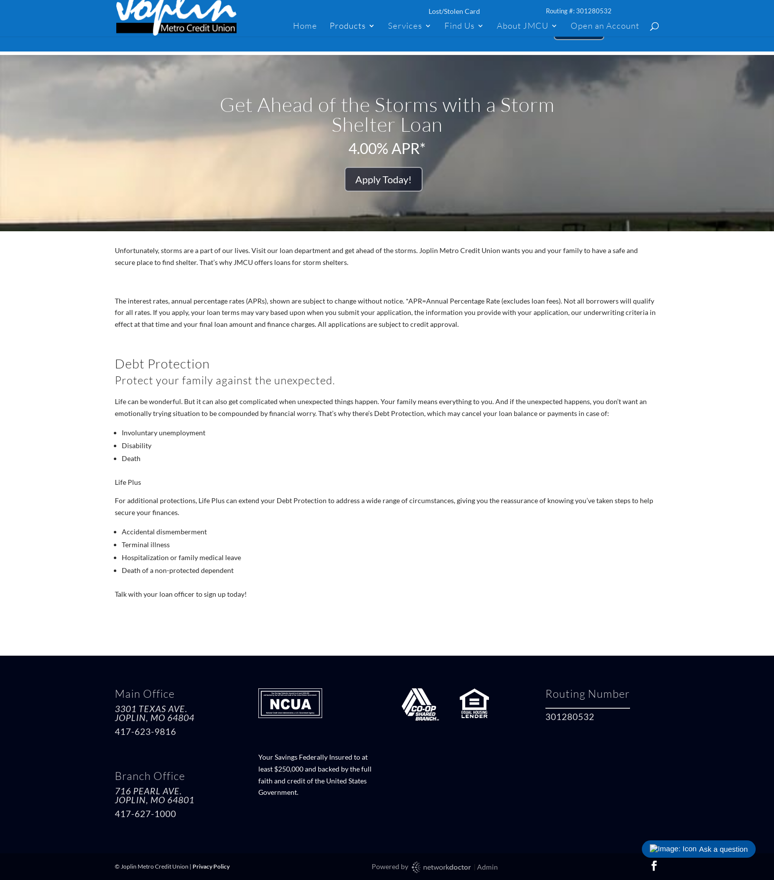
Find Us (459, 26)
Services (405, 26)
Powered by (422, 867)
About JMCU (522, 26)
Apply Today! (383, 179)
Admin (487, 867)
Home (305, 26)
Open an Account (605, 26)
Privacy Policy (211, 866)
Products (348, 26)
